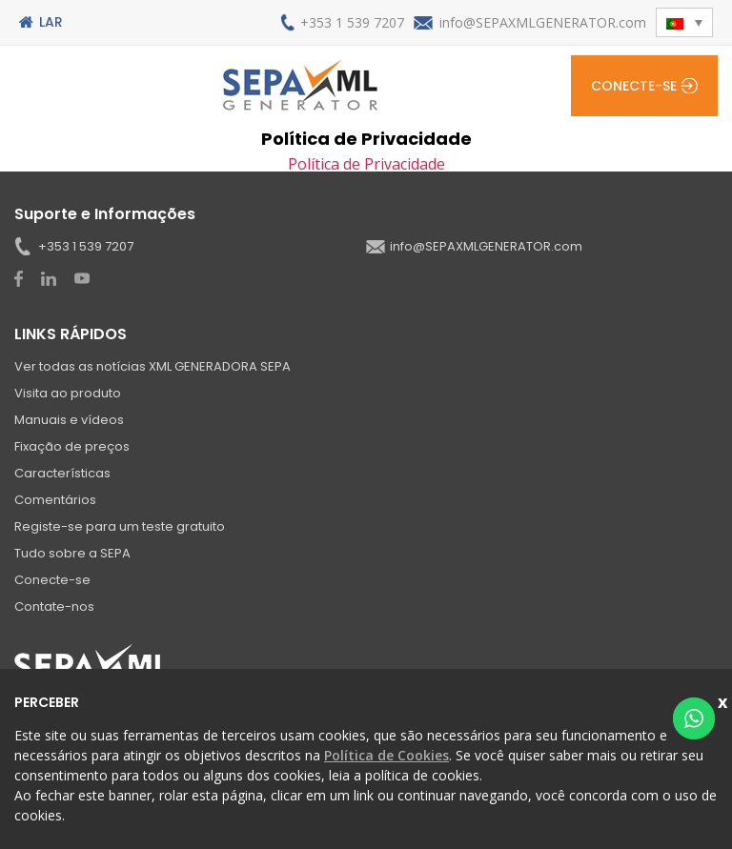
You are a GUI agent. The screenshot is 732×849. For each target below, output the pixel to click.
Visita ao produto (67, 393)
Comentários (55, 500)
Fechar (725, 700)
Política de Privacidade (366, 163)
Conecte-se (634, 85)
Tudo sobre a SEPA (72, 553)
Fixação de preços (72, 446)
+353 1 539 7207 (352, 22)
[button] (684, 22)
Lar (51, 21)
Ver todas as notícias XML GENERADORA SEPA (152, 366)
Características (62, 473)
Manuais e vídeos (69, 420)
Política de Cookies (386, 755)
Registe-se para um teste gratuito (119, 526)
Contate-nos (54, 606)
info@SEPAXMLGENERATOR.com (542, 22)
